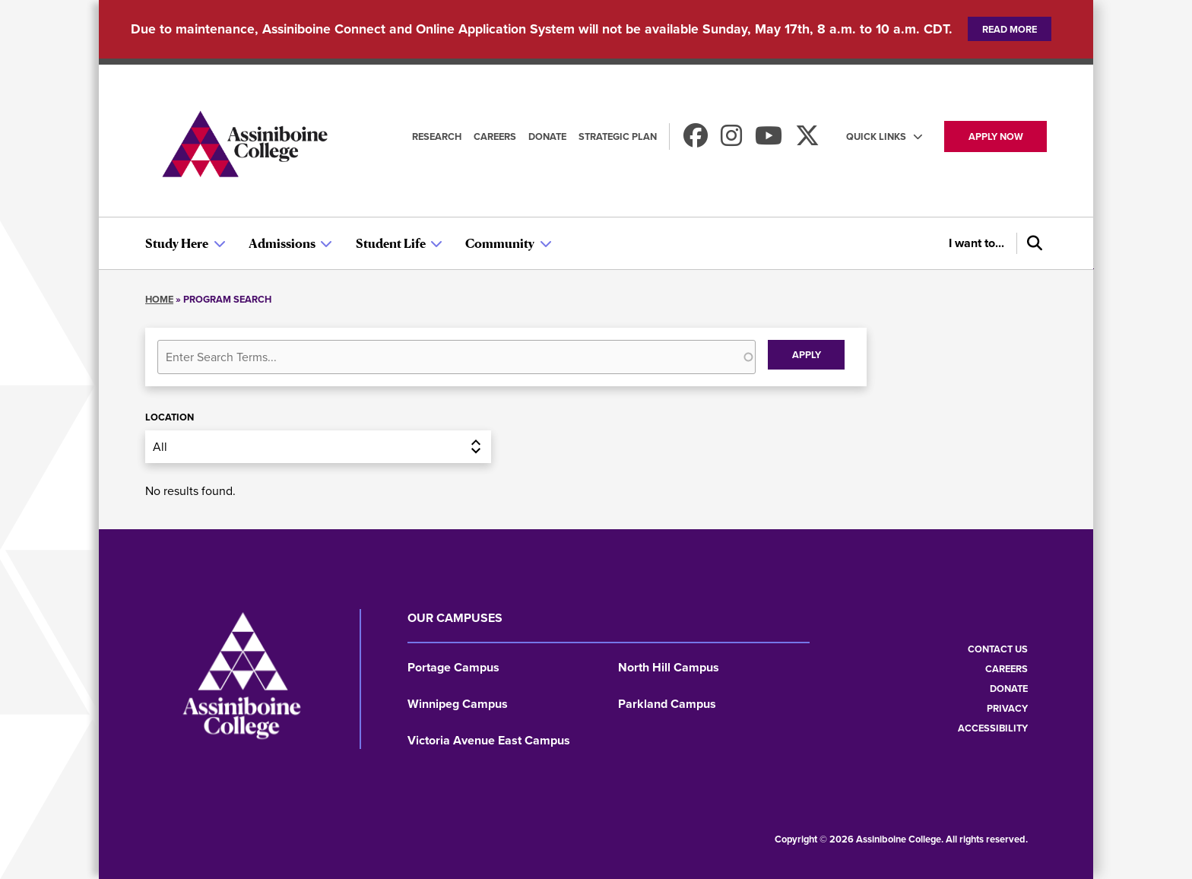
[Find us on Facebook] (695, 140)
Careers (495, 136)
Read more (1009, 29)
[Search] (1031, 243)
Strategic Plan (618, 136)
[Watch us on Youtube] (768, 140)
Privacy (1007, 708)
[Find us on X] (807, 140)
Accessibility (993, 728)
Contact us (998, 649)
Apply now (995, 136)
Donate (547, 136)
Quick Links (876, 136)
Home (159, 299)
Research (436, 136)
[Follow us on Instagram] (731, 140)
